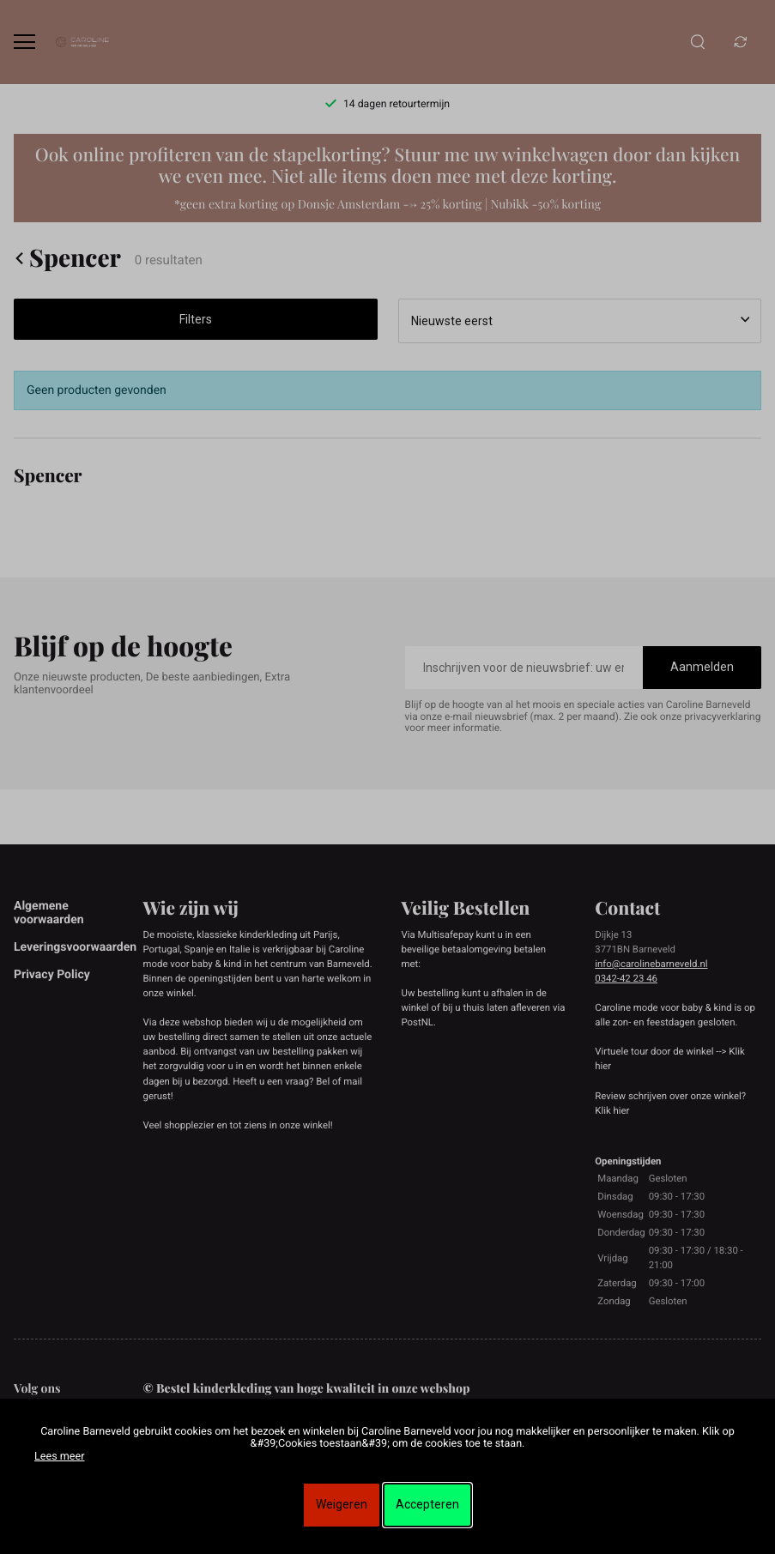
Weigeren (341, 1504)
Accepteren (427, 1504)
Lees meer (59, 1456)
